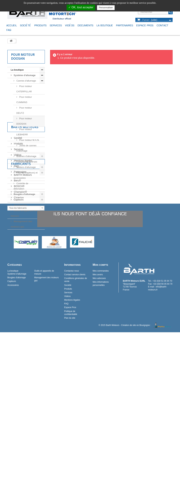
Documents (85, 25)
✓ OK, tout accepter (80, 7)
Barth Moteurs (24, 239)
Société (25, 25)
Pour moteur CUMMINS (24, 100)
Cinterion (18, 328)
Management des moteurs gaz (21, 224)
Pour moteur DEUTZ (24, 110)
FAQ (8, 30)
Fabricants (21, 296)
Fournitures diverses (26, 161)
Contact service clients (74, 426)
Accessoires (20, 205)
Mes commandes (101, 422)
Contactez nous (71, 422)
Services (56, 25)
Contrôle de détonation (21, 186)
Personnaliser (106, 7)
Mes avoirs (98, 426)
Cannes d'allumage (26, 80)
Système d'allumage (24, 75)
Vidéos (69, 25)
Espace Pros (144, 25)
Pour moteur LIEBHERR (24, 132)
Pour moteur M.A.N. (29, 140)
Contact (162, 25)
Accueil (11, 25)
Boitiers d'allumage (26, 167)
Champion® (20, 322)
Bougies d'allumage (24, 194)
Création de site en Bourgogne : (147, 477)
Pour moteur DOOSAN (24, 121)
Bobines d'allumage (26, 156)
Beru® (17, 311)
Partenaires (124, 25)
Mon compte (100, 416)
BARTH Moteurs (22, 305)
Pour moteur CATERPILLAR (24, 89)
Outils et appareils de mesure (24, 213)
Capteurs (18, 199)
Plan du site (69, 469)
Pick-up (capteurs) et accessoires (26, 175)
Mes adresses (99, 430)
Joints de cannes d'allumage (26, 148)
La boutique (105, 25)
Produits (40, 25)
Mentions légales (22, 271)
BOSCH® (18, 316)
